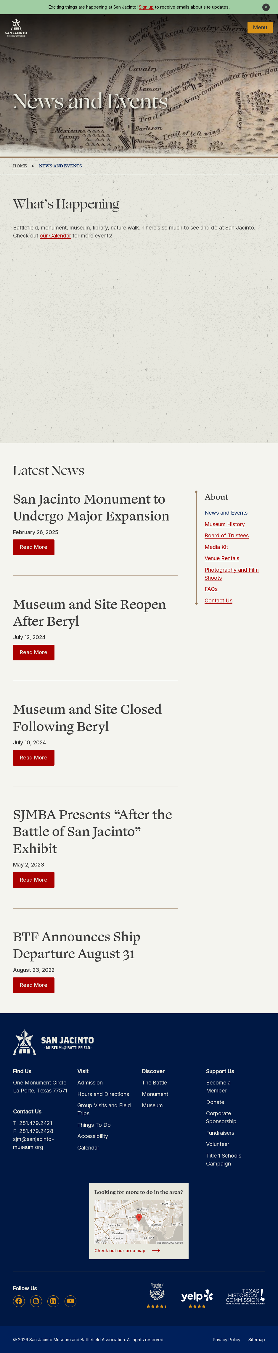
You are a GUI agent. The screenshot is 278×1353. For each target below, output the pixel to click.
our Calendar (55, 235)
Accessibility (92, 1136)
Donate (215, 1102)
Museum (152, 1105)
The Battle (154, 1082)
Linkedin (53, 1301)
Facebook (18, 1301)
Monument (155, 1094)
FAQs (211, 589)
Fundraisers (220, 1133)
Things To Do (94, 1125)
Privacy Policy (226, 1339)
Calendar (88, 1148)
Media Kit (216, 547)
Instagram (36, 1301)
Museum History (225, 524)
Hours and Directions (103, 1094)
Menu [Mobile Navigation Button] (260, 27)
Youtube (70, 1301)
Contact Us (218, 600)
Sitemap (256, 1339)
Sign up (146, 7)
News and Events (226, 513)
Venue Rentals (222, 558)
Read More (37, 547)
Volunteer (217, 1144)
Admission (90, 1082)
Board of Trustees (227, 535)
